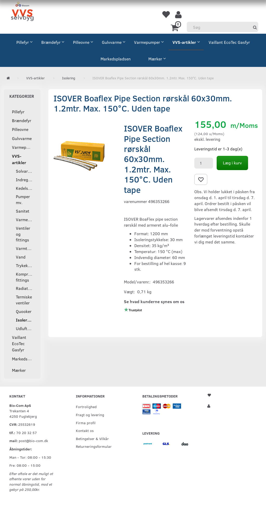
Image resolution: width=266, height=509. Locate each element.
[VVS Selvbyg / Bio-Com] (22, 12)
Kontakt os (85, 430)
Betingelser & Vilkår (92, 438)
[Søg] (255, 27)
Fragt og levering (90, 414)
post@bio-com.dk (33, 440)
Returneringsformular (94, 446)
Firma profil (86, 422)
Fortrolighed (86, 406)
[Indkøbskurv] (175, 27)
